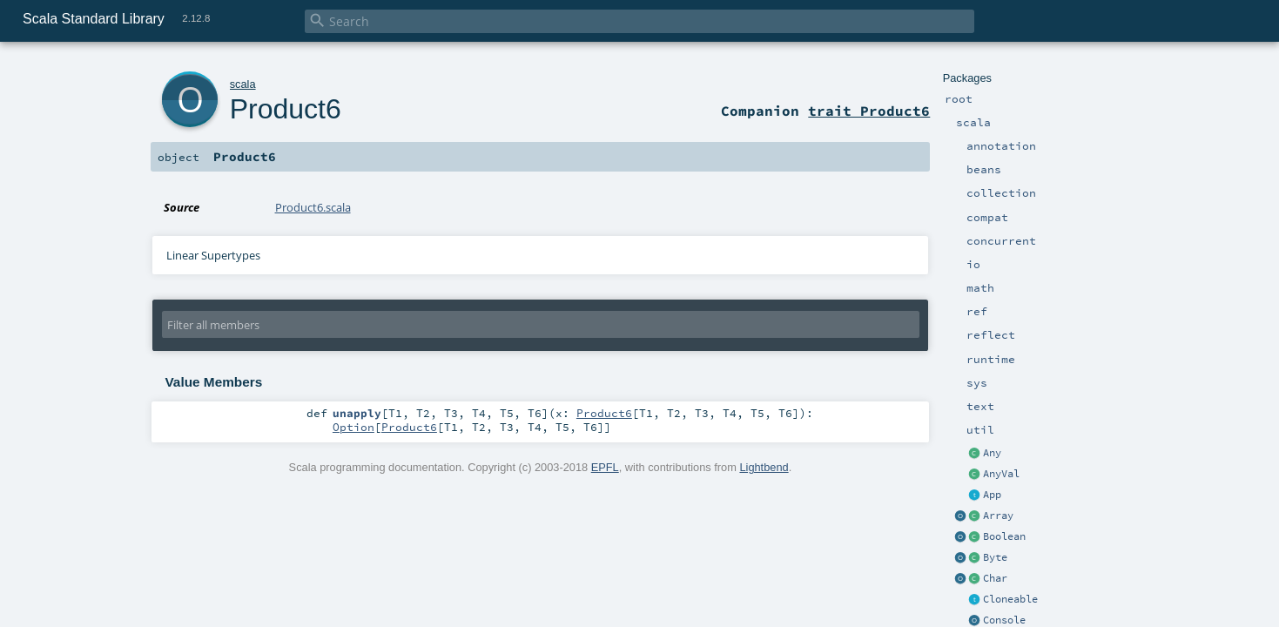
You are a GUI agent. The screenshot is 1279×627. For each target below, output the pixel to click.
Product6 (285, 109)
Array (998, 515)
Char (995, 578)
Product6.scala (313, 207)
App (992, 495)
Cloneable (1010, 599)
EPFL (605, 467)
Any (992, 453)
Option (353, 427)
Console (1004, 620)
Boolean (1004, 536)
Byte (995, 557)
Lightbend (763, 467)
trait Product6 (869, 110)
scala (243, 84)
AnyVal (1001, 474)
